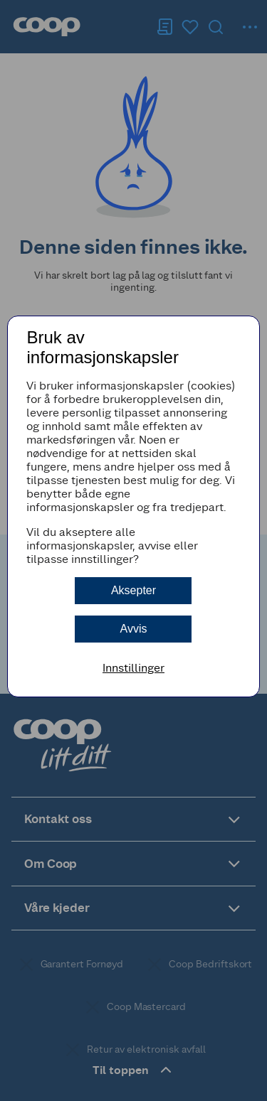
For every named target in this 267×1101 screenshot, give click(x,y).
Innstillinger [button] (133, 668)
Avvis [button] (133, 629)
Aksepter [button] (133, 590)
